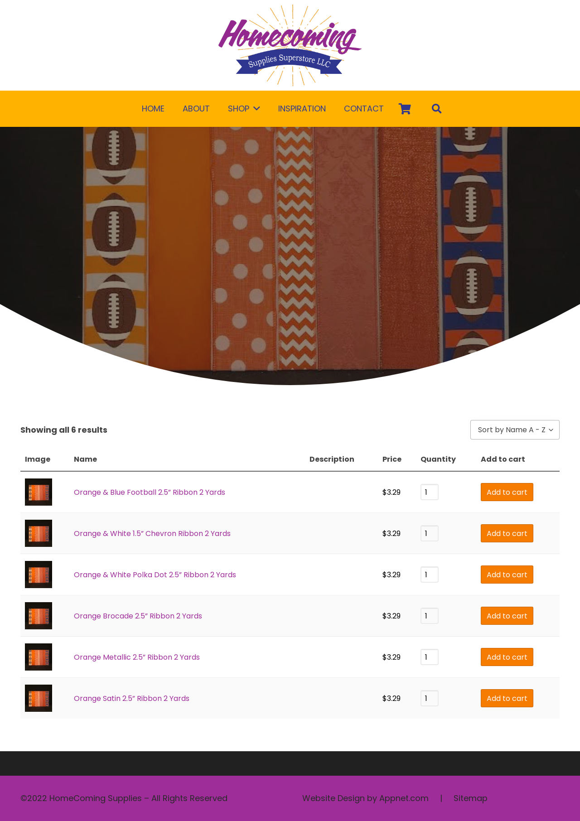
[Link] (290, 45)
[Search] (437, 108)
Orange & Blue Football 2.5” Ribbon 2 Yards (149, 492)
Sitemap (471, 798)
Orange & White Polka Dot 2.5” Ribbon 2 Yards (155, 575)
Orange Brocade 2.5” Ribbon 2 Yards (138, 616)
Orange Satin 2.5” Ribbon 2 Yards (131, 698)
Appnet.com (404, 798)
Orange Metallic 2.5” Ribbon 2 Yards (137, 657)
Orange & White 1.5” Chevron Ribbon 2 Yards (152, 533)
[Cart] (405, 109)
